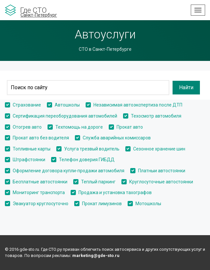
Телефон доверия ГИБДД (87, 159)
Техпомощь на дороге (79, 127)
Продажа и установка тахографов (115, 192)
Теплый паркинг (98, 181)
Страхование (27, 104)
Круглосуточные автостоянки (161, 181)
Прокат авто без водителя (41, 137)
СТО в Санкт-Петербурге (105, 49)
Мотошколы (148, 203)
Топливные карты (31, 148)
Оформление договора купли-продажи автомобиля (68, 170)
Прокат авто (130, 127)
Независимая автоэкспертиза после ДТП (137, 104)
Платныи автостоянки (161, 170)
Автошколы (67, 104)
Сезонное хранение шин (159, 148)
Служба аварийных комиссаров (117, 137)
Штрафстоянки (29, 159)
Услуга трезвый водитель (91, 148)
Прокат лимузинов (102, 203)
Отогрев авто (27, 127)
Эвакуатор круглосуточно (40, 203)
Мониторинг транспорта (39, 192)
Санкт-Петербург (39, 15)
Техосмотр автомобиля (156, 116)
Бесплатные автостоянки (40, 181)
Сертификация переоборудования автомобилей (65, 116)
